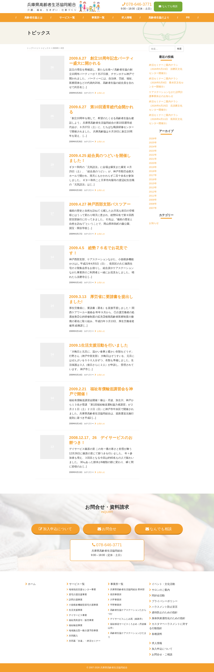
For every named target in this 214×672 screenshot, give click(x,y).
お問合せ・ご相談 (162, 654)
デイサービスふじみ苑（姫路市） (127, 619)
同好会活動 (158, 595)
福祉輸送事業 (75, 625)
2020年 (153, 163)
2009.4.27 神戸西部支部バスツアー (100, 204)
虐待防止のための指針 (165, 612)
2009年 (56, 48)
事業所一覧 (98, 17)
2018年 (153, 171)
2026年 (153, 138)
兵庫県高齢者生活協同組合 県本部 (127, 589)
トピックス (45, 48)
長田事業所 (115, 594)
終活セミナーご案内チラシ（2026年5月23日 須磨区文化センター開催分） (166, 69)
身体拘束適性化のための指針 (168, 618)
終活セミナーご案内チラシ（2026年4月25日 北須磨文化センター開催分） (166, 105)
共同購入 (73, 635)
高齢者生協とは (33, 17)
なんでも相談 (168, 6)
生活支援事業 (75, 610)
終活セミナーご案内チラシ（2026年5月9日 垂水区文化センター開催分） (166, 82)
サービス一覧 (67, 17)
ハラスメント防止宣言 (165, 606)
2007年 (153, 208)
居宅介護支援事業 (78, 594)
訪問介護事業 (75, 599)
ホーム (32, 584)
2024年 (153, 146)
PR (188, 17)
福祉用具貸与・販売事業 (81, 620)
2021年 (153, 159)
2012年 (153, 191)
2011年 (153, 195)
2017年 (153, 175)
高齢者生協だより (159, 17)
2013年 (153, 187)
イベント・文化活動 (163, 584)
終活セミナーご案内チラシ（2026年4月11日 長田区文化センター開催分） (166, 119)
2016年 (153, 179)
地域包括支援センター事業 (82, 589)
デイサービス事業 (78, 615)
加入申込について (55, 529)
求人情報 (126, 17)
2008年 (153, 204)
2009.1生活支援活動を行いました (98, 345)
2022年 (153, 155)
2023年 (153, 150)
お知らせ (101, 93)
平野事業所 (115, 604)
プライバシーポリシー (165, 601)
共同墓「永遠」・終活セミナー (84, 641)
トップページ (33, 48)
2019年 (153, 167)
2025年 (153, 142)
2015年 (153, 183)
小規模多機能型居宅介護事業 (83, 604)
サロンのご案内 (161, 589)
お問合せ (107, 529)
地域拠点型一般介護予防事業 (83, 630)
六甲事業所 (115, 599)
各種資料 (157, 634)
